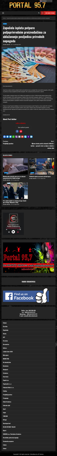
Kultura (5, 348)
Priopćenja (5, 398)
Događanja (5, 330)
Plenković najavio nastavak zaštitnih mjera (40, 176)
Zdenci (4, 448)
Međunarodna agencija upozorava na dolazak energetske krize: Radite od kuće (14, 177)
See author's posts (23, 127)
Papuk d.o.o (6, 380)
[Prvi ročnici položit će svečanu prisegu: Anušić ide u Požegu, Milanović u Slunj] (15, 190)
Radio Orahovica (7, 402)
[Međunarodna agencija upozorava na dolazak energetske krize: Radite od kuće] (15, 166)
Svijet (4, 412)
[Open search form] (38, 13)
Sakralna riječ (6, 405)
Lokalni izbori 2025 (8, 352)
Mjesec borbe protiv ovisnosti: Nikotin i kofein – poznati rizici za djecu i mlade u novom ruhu (41, 144)
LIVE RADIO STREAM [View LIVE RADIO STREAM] (47, 13)
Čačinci (5, 323)
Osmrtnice (5, 377)
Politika (5, 391)
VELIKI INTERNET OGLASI (9, 427)
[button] (3, 13)
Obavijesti (5, 369)
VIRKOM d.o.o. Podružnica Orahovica (12, 434)
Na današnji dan (7, 362)
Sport (4, 409)
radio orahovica (7, 44)
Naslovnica (5, 366)
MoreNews (33, 454)
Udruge (5, 420)
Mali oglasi (5, 355)
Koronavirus (6, 344)
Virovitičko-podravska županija (10, 438)
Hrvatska (4, 23)
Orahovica (5, 373)
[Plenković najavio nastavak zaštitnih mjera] (41, 166)
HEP (4, 337)
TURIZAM (5, 416)
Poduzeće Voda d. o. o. (8, 387)
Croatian (43, 1)
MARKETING (6, 359)
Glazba (4, 334)
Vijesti (4, 430)
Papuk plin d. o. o (7, 384)
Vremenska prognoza (8, 441)
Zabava (4, 445)
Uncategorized (6, 423)
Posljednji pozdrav (16, 142)
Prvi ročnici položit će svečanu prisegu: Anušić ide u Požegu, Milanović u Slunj (14, 201)
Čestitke (5, 326)
